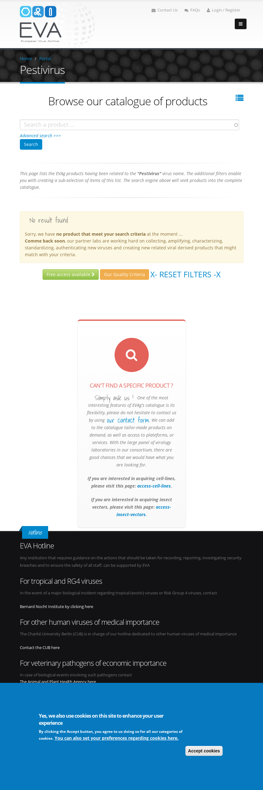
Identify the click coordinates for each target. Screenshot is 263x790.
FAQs (192, 10)
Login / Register (223, 10)
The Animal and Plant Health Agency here (58, 681)
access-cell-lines (153, 486)
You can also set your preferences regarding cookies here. (117, 739)
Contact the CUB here (40, 647)
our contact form (128, 420)
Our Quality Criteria (124, 274)
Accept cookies (204, 751)
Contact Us (165, 10)
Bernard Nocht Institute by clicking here (56, 606)
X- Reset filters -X (185, 274)
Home (26, 58)
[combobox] (129, 125)
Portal (45, 58)
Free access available (71, 274)
